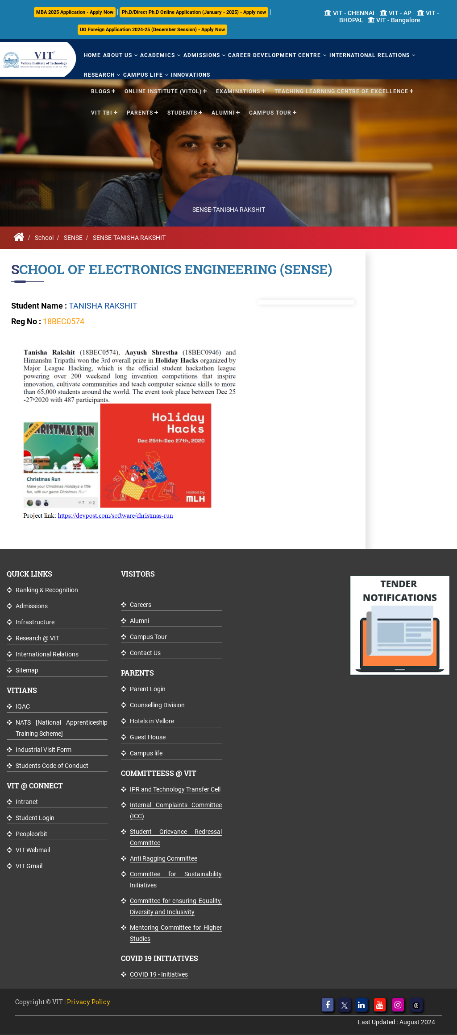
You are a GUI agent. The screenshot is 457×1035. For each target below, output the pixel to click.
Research (99, 74)
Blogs (100, 91)
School (44, 237)
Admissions (201, 55)
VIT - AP (395, 12)
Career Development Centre (273, 55)
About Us (117, 55)
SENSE (73, 237)
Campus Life (142, 74)
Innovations (190, 74)
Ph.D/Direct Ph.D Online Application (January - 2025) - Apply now (194, 12)
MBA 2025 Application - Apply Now (74, 12)
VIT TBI (101, 112)
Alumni (223, 112)
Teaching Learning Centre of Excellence (341, 91)
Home (92, 55)
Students (182, 112)
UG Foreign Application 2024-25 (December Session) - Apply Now (152, 30)
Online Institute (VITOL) (163, 91)
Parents (140, 112)
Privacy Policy (88, 1002)
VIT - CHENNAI (349, 12)
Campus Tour (270, 112)
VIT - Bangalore (394, 20)
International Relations (368, 55)
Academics (157, 55)
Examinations (238, 91)
